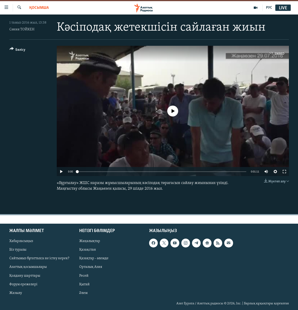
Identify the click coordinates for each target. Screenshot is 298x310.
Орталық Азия (90, 267)
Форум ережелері (23, 284)
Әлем (83, 293)
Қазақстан (87, 250)
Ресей (84, 275)
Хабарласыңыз (21, 241)
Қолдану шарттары (24, 275)
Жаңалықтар (89, 241)
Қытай (84, 284)
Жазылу (15, 293)
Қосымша (39, 8)
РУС (269, 8)
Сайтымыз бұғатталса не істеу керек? (39, 258)
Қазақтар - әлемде (93, 258)
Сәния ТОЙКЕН (21, 29)
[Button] (18, 50)
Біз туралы (17, 250)
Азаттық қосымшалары (28, 267)
